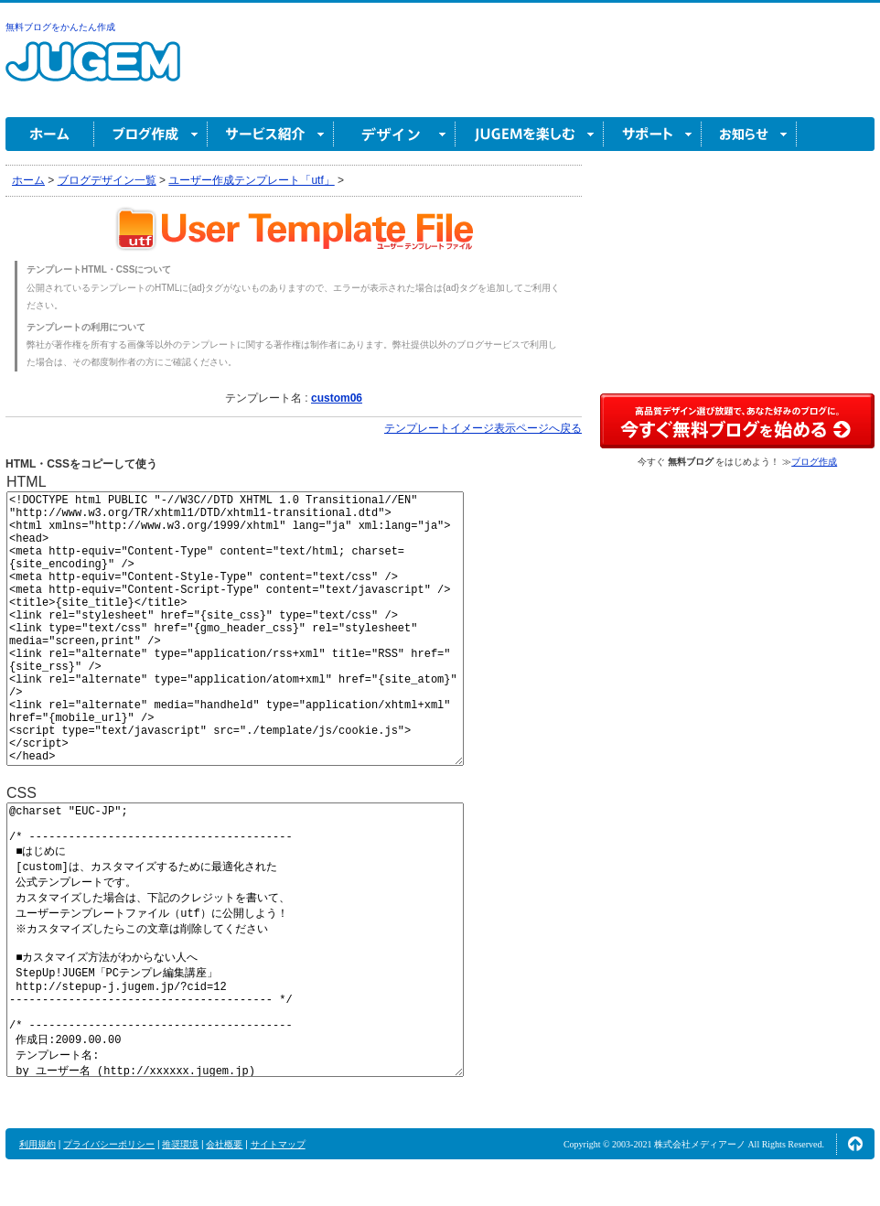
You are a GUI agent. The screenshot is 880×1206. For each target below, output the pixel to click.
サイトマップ (278, 1144)
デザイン (395, 134)
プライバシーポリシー (109, 1144)
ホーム (49, 134)
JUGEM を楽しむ (530, 134)
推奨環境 (180, 1144)
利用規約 (37, 1144)
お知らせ (749, 134)
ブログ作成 (151, 134)
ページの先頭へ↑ (855, 1143)
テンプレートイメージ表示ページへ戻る (483, 428)
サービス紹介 (271, 134)
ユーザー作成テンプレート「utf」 (251, 180)
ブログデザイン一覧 (107, 180)
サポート (653, 134)
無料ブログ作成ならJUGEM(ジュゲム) (92, 71)
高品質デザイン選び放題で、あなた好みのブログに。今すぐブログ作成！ (737, 420)
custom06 (336, 398)
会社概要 (224, 1144)
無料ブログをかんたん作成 (60, 27)
